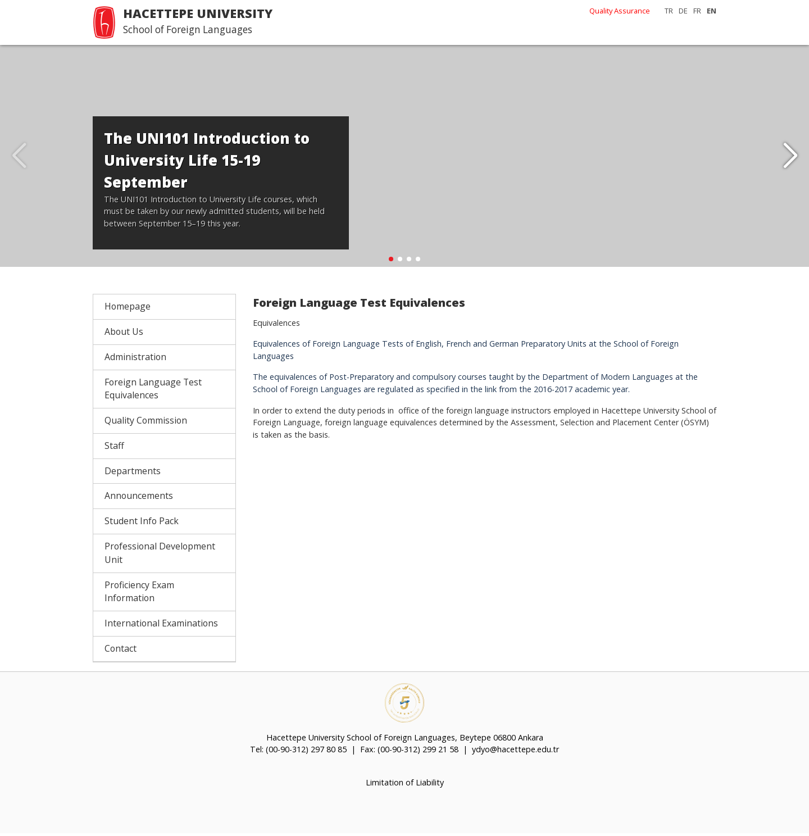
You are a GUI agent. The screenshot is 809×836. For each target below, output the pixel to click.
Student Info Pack (141, 523)
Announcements (138, 498)
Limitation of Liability (405, 785)
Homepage (127, 309)
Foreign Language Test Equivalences (153, 391)
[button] (790, 157)
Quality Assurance (619, 11)
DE (683, 11)
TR (669, 11)
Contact (120, 650)
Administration (135, 359)
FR (697, 11)
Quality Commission (145, 423)
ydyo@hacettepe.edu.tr (515, 752)
